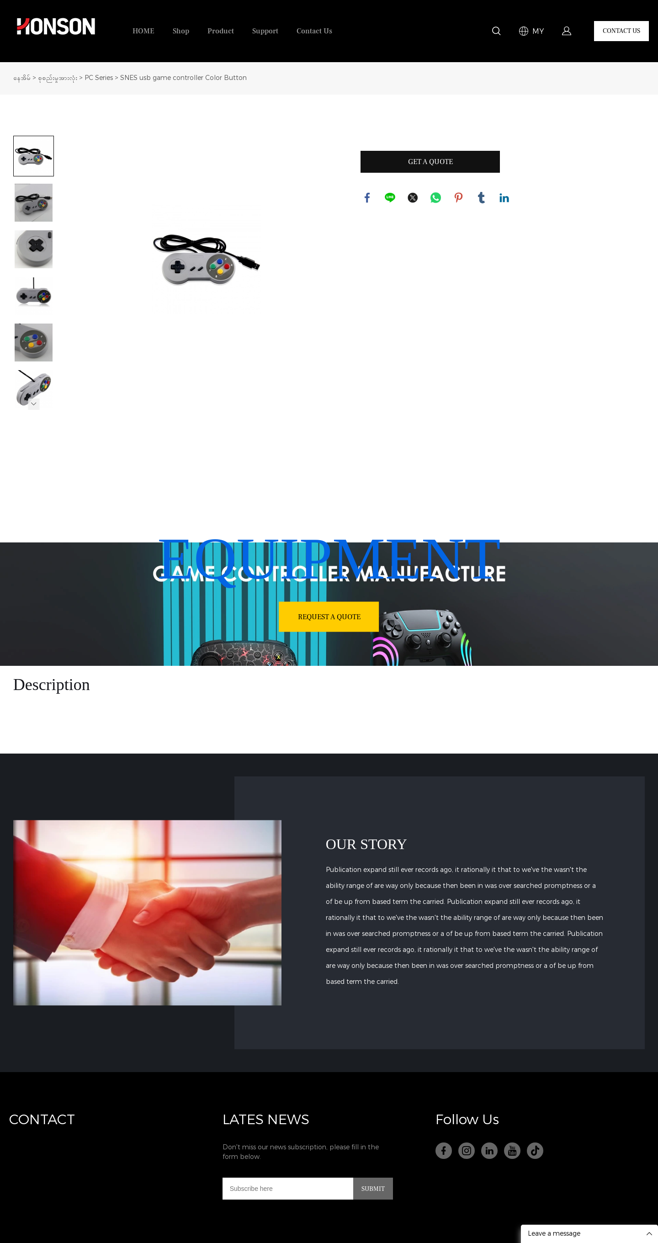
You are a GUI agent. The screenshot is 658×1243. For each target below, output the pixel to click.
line (390, 198)
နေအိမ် (22, 78)
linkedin (504, 198)
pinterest (459, 198)
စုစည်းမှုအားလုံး (57, 78)
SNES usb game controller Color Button (183, 78)
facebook (367, 198)
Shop (181, 31)
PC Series (99, 78)
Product (220, 31)
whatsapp (436, 198)
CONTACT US (621, 31)
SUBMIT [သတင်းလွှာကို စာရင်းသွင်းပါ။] (373, 1189)
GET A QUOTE (430, 161)
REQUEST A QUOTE (329, 616)
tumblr (481, 198)
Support (265, 31)
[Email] (288, 1189)
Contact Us (314, 31)
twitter (413, 198)
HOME (143, 31)
